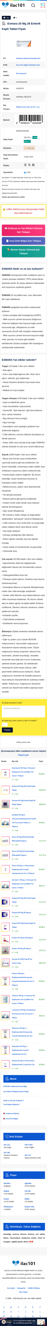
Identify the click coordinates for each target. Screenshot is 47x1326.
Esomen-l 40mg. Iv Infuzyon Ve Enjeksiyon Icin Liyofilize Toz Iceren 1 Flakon (24, 884)
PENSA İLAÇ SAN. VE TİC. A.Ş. (28, 107)
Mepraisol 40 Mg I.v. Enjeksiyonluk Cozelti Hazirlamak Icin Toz (20, 1050)
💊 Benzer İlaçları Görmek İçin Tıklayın (23, 251)
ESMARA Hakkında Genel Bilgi (15, 1086)
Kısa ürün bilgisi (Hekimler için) (28, 65)
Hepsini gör (23, 755)
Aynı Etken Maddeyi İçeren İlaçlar (16, 1091)
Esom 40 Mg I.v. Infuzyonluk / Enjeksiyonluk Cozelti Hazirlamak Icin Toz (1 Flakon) (23, 869)
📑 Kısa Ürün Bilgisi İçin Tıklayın (23, 241)
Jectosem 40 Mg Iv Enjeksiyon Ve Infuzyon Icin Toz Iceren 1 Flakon (24, 1014)
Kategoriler (21, 1288)
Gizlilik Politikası (34, 1288)
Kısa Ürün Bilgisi (10, 1119)
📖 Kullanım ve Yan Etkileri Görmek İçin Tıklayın (23, 230)
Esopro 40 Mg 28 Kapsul (21, 948)
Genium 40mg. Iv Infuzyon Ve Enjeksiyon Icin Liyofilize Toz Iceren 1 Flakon (23, 999)
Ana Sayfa (11, 1288)
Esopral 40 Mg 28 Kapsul (21, 913)
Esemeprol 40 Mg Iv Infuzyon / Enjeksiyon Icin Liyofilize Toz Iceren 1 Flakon (24, 772)
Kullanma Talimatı (11, 1113)
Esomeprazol (21, 73)
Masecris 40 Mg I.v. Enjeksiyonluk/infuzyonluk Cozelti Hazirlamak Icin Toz (22, 1032)
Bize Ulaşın (23, 1292)
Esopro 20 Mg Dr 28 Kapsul (22, 938)
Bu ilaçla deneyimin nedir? (12, 703)
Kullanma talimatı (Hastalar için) (28, 58)
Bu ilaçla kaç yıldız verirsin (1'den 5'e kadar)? (19, 721)
